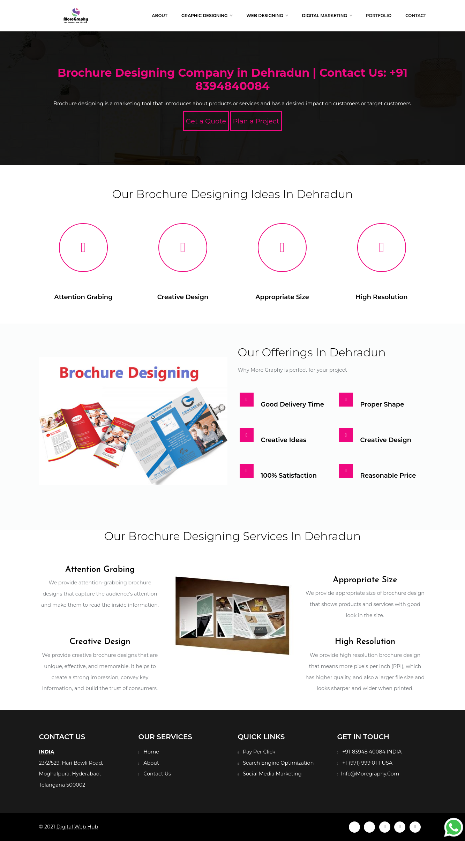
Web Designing (267, 15)
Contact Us (157, 774)
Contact (415, 15)
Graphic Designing (206, 15)
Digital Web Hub (77, 827)
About (159, 15)
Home (151, 752)
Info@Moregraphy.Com (370, 774)
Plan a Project (256, 121)
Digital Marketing (327, 15)
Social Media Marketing (272, 774)
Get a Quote (206, 121)
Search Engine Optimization (278, 763)
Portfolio (378, 15)
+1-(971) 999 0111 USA (367, 763)
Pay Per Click (259, 752)
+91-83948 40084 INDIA (372, 752)
